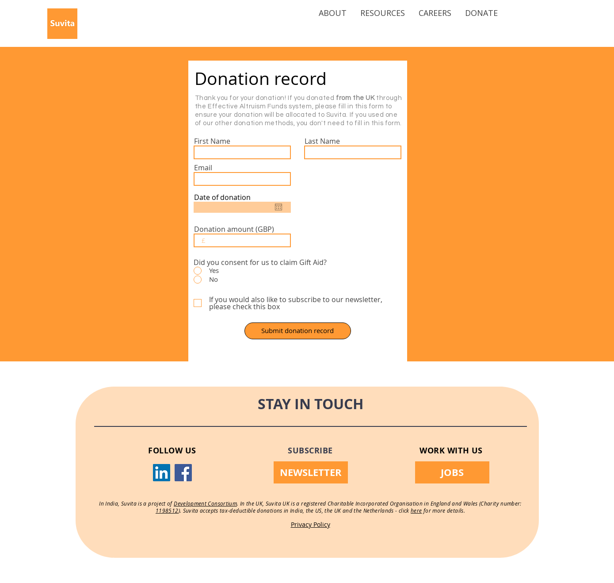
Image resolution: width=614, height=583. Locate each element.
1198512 (167, 510)
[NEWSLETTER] (311, 472)
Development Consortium (205, 503)
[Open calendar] (278, 207)
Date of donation (222, 197)
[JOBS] (452, 472)
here (416, 510)
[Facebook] (183, 472)
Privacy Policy (310, 524)
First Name (212, 141)
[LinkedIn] (161, 472)
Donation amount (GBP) (234, 229)
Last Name (322, 141)
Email (203, 167)
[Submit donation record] (297, 330)
